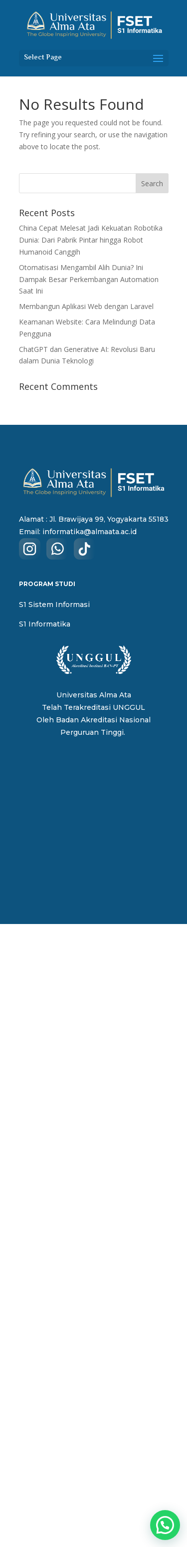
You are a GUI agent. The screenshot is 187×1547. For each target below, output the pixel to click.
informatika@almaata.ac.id (89, 531)
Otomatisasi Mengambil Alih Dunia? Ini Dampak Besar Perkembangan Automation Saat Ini (89, 279)
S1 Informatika (44, 623)
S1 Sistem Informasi (54, 604)
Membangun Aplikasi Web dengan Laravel (86, 306)
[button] (165, 1525)
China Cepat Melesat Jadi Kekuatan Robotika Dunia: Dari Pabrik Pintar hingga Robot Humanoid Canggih (91, 240)
